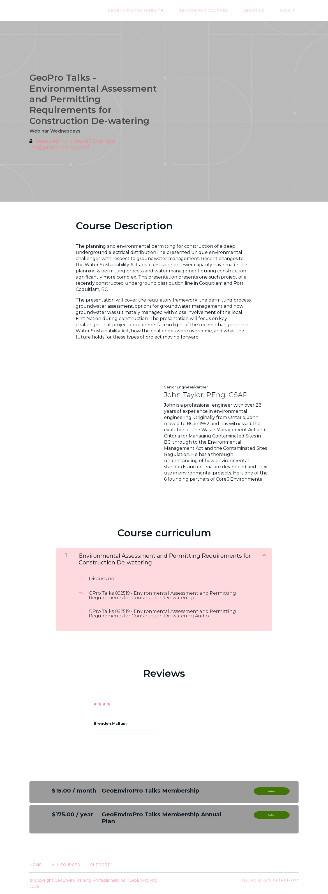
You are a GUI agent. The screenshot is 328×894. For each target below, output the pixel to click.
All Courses (66, 865)
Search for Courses (217, 10)
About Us (262, 10)
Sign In (291, 10)
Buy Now (272, 792)
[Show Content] (263, 554)
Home (35, 865)
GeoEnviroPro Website (155, 10)
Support (100, 865)
